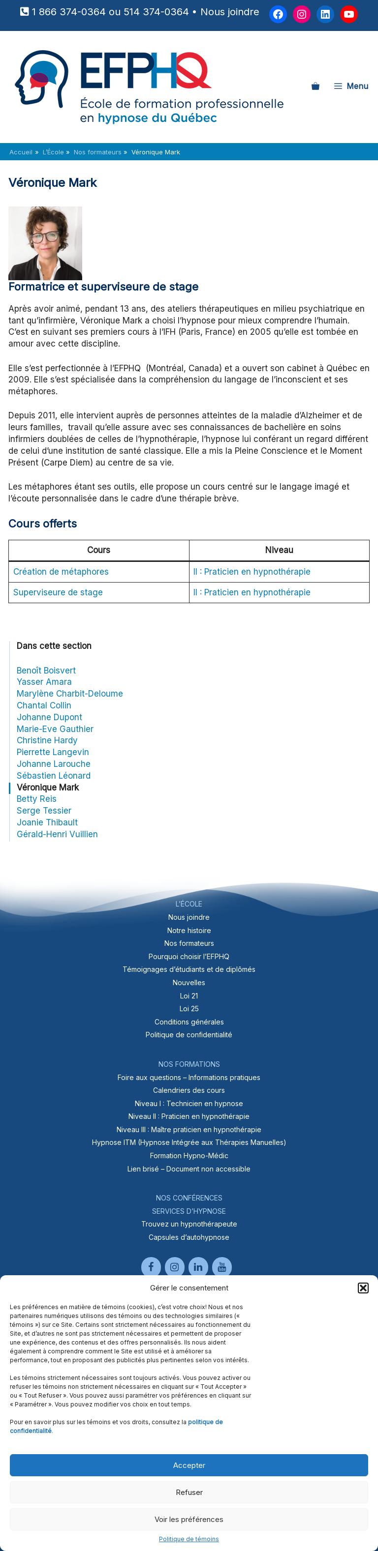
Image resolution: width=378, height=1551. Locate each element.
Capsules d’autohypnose (189, 1237)
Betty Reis (37, 799)
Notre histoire (189, 930)
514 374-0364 (156, 12)
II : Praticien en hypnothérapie (252, 572)
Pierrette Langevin (53, 752)
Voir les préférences (189, 1519)
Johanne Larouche (54, 764)
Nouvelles (189, 982)
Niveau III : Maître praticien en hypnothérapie (189, 1129)
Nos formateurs (189, 943)
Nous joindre (229, 12)
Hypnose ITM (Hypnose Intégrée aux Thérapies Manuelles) (189, 1142)
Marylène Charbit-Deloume (70, 694)
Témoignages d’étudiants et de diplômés (189, 969)
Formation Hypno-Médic (189, 1155)
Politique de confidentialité (189, 1034)
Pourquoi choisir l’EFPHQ (189, 956)
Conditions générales (189, 1022)
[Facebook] (151, 1267)
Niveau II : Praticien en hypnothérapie (189, 1116)
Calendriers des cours (189, 1090)
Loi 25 (189, 1008)
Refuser (189, 1492)
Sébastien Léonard (54, 776)
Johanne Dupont (49, 717)
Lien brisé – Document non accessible (189, 1169)
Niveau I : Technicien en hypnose (189, 1103)
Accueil (20, 152)
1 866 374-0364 (69, 12)
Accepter (189, 1465)
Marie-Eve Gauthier (55, 729)
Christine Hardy (47, 740)
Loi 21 (189, 996)
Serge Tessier (44, 811)
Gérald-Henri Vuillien (57, 834)
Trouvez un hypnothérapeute (189, 1224)
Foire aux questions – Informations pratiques (189, 1077)
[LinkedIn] (198, 1267)
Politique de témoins (189, 1539)
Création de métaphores (61, 572)
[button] (363, 1288)
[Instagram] (175, 1267)
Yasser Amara (44, 682)
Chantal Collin (44, 705)
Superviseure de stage (58, 592)
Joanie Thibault (47, 822)
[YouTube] (222, 1267)
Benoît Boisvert (46, 670)
